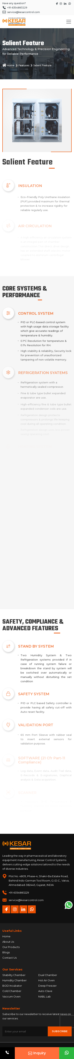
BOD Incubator (12, 985)
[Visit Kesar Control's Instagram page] (61, 3)
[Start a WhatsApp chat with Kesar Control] (70, 3)
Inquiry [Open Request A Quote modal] (37, 1053)
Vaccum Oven (11, 996)
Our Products (11, 947)
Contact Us (9, 957)
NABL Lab (44, 996)
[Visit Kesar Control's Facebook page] (57, 3)
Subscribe (59, 1031)
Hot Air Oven (46, 980)
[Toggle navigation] (69, 22)
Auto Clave (45, 991)
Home (8, 65)
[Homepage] (14, 22)
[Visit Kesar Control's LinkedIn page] (65, 3)
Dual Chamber (47, 975)
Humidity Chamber (14, 980)
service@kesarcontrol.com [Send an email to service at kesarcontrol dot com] (21, 12)
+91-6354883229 (19, 892)
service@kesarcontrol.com (26, 900)
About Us (8, 941)
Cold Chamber (11, 991)
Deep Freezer (47, 985)
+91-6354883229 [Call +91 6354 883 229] (14, 7)
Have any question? (14, 3)
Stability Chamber (13, 975)
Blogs (6, 952)
